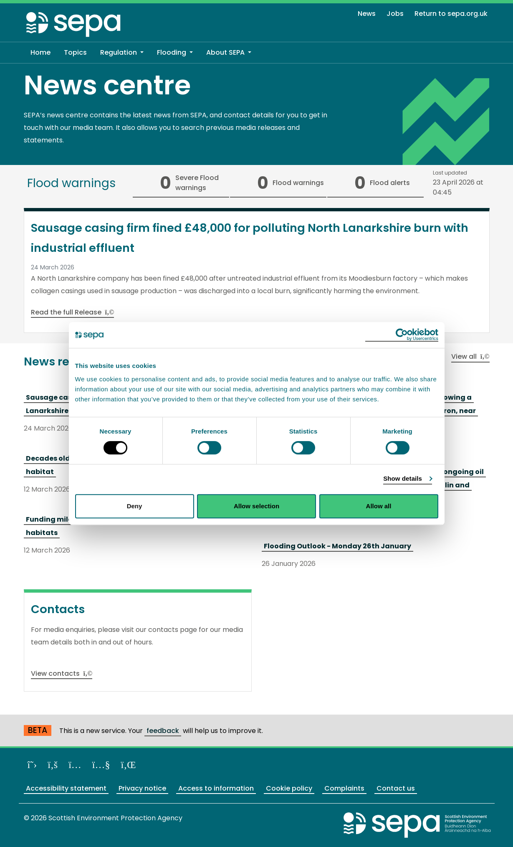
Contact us (396, 788)
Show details (402, 478)
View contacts (62, 673)
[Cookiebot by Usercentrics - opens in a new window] (401, 335)
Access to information (216, 788)
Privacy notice (142, 788)
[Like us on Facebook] (52, 764)
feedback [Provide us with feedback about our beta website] (163, 730)
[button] (122, 52)
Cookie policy (289, 788)
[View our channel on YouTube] (101, 764)
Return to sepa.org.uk (451, 13)
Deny (134, 506)
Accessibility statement (66, 788)
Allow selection (256, 506)
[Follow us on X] (32, 764)
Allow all (379, 506)
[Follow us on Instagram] (74, 764)
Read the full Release (72, 312)
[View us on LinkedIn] (128, 764)
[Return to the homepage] (74, 24)
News (367, 13)
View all (470, 356)
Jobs (395, 13)
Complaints (344, 788)
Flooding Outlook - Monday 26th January (337, 546)
